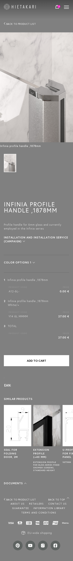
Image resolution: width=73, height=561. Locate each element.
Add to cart (36, 360)
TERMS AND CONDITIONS (38, 512)
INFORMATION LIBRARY (49, 508)
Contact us (57, 503)
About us (18, 503)
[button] (19, 262)
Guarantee (20, 508)
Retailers (36, 503)
